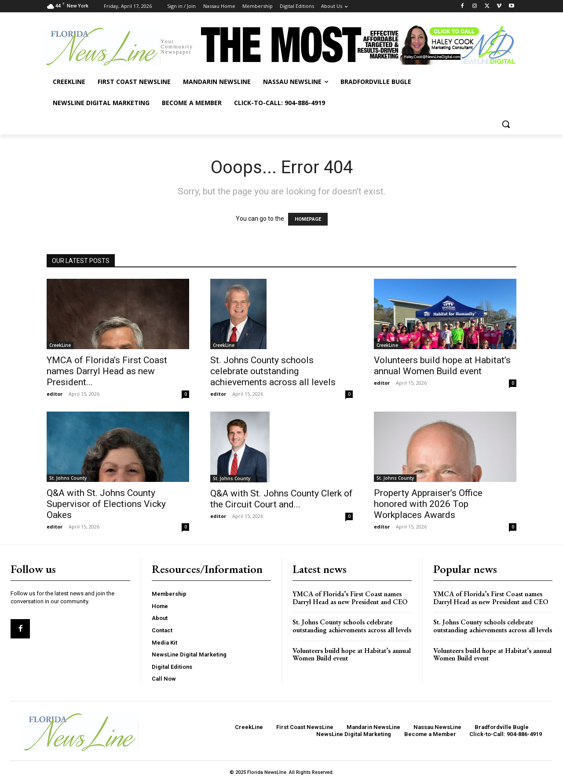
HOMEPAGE (308, 219)
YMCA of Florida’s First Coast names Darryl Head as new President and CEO (349, 597)
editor (54, 393)
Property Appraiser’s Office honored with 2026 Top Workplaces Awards (428, 504)
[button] (505, 124)
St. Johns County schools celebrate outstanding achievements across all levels (273, 371)
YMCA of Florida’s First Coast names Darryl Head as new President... (107, 371)
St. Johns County (68, 478)
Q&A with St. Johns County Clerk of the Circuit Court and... (281, 499)
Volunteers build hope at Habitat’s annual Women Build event (442, 365)
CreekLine (60, 345)
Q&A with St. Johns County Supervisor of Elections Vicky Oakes (106, 504)
